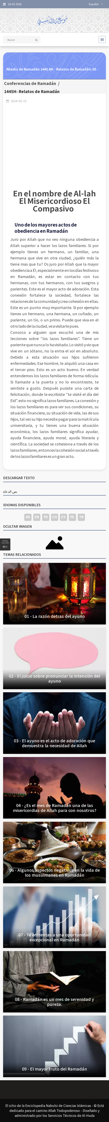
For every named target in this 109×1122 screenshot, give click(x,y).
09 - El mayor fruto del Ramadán (54, 1069)
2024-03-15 (19, 101)
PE (72, 516)
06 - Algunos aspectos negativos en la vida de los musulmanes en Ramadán (54, 872)
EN (37, 516)
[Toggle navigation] (101, 39)
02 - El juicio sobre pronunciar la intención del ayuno (54, 678)
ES (63, 516)
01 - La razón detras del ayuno (54, 616)
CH (54, 516)
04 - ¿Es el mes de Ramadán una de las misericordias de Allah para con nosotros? (54, 807)
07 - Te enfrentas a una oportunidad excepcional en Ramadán (54, 937)
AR (28, 516)
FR (46, 516)
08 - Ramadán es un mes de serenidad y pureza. (54, 1001)
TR (81, 516)
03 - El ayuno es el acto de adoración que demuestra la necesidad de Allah (54, 743)
